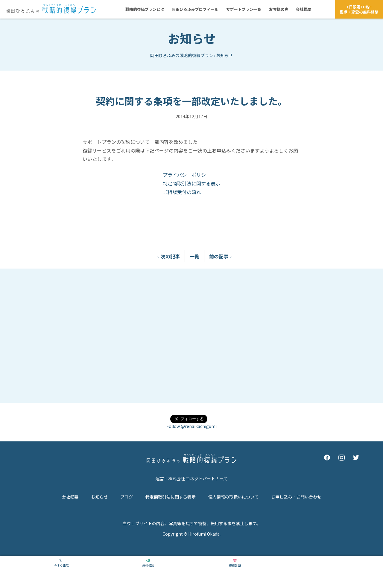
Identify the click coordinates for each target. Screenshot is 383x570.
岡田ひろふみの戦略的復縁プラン (181, 55)
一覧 (194, 256)
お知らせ (191, 38)
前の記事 (221, 256)
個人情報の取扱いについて (233, 497)
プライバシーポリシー (187, 174)
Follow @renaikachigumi (191, 426)
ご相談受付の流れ (182, 192)
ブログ (126, 497)
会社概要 (70, 497)
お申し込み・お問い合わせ (296, 497)
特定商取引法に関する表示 (191, 183)
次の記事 (167, 256)
